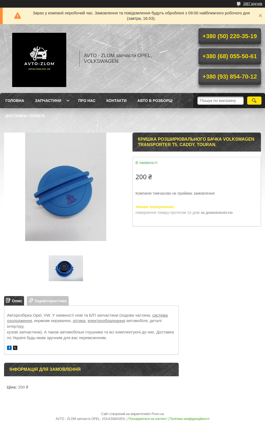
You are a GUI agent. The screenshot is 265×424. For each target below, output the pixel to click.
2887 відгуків (252, 4)
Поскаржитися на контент (147, 419)
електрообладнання (106, 320)
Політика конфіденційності (190, 419)
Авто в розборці (155, 100)
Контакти (116, 100)
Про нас (86, 100)
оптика (79, 320)
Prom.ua (158, 414)
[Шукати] (254, 101)
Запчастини (48, 100)
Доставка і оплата (25, 116)
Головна (14, 100)
